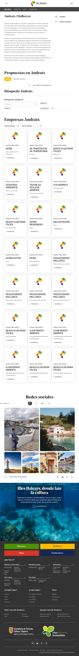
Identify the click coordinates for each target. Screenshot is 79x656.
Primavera (7, 602)
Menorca (24, 614)
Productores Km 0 (56, 568)
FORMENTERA (33, 9)
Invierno (6, 594)
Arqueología (17, 583)
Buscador (55, 599)
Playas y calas (32, 580)
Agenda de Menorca (62, 614)
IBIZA (24, 9)
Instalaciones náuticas (42, 580)
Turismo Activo (6, 571)
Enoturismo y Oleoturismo (57, 571)
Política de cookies (33, 650)
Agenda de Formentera (63, 616)
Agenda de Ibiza (44, 616)
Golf (5, 574)
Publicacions (56, 597)
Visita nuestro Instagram (18, 476)
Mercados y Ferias (66, 568)
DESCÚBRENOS (41, 506)
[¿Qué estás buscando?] (21, 104)
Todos (8, 79)
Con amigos (32, 599)
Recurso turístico (19, 79)
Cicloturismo (8, 567)
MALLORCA (7, 9)
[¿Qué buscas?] (47, 108)
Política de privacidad (22, 650)
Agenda (54, 594)
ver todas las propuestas (42, 85)
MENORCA (17, 9)
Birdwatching (32, 567)
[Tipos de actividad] (31, 126)
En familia (32, 602)
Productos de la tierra (67, 571)
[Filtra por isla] (43, 103)
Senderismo (17, 571)
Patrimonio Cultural (7, 584)
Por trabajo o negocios (35, 594)
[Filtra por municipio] (7, 108)
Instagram (22, 403)
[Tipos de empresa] (11, 126)
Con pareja (32, 596)
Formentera (25, 616)
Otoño (6, 596)
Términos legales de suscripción (54, 650)
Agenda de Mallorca (45, 614)
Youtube (43, 403)
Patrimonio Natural (41, 568)
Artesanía (7, 580)
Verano (6, 599)
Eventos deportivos (17, 568)
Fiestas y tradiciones (17, 580)
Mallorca (6, 614)
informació (10, 157)
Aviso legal (42, 650)
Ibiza (5, 616)
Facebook (56, 403)
